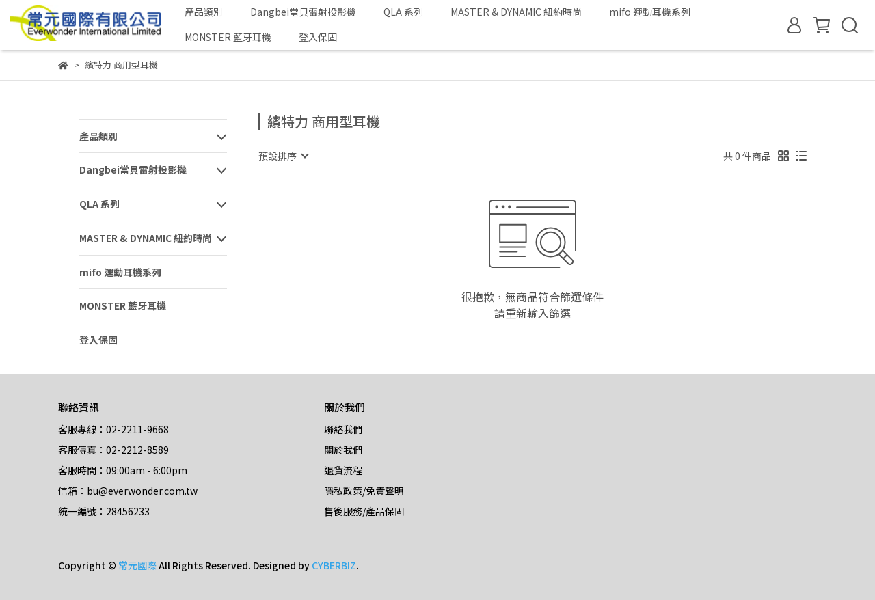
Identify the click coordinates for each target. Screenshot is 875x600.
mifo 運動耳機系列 (649, 11)
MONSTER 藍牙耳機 (228, 37)
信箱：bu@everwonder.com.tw (128, 490)
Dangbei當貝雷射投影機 (303, 11)
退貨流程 (343, 470)
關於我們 (343, 449)
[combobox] (283, 156)
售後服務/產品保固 (364, 511)
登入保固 (318, 37)
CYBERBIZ (334, 565)
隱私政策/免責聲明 (364, 490)
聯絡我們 (343, 429)
